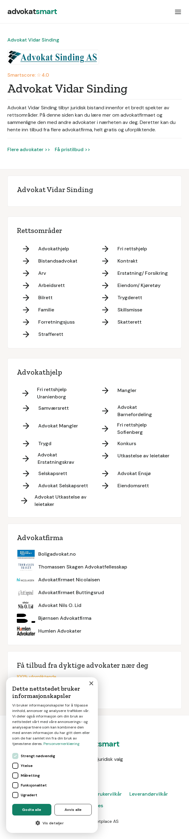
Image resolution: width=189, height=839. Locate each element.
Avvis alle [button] (73, 809)
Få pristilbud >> (72, 149)
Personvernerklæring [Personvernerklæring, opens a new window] (61, 743)
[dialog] (52, 755)
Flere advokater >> (28, 149)
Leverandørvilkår (148, 794)
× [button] (91, 683)
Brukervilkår (108, 794)
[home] (32, 11)
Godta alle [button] (31, 809)
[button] (178, 12)
